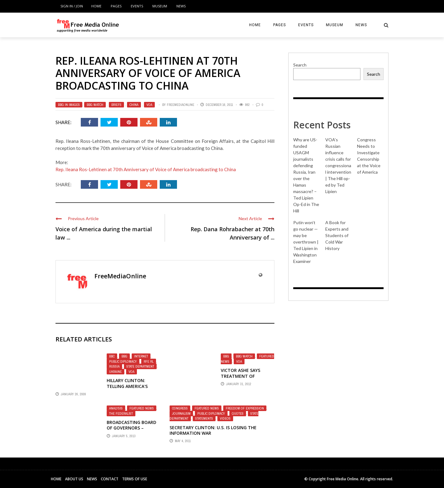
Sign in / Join (71, 6)
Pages (116, 6)
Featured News (142, 408)
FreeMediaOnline (180, 105)
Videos (225, 418)
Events (137, 6)
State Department (140, 366)
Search (299, 64)
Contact (109, 479)
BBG (124, 356)
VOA (149, 105)
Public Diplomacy (123, 361)
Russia (114, 366)
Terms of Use (134, 479)
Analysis (116, 408)
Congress (180, 408)
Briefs (116, 105)
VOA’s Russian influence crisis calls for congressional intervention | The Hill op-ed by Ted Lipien (338, 165)
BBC (112, 356)
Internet (141, 356)
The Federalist (121, 413)
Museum (159, 6)
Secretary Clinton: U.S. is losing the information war (213, 430)
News (181, 6)
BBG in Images (69, 105)
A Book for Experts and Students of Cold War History (336, 235)
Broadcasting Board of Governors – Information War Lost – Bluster (131, 430)
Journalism (181, 413)
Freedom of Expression (245, 408)
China (134, 105)
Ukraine (115, 371)
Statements (204, 418)
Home (96, 6)
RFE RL (149, 361)
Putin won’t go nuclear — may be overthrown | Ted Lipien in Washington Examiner (306, 242)
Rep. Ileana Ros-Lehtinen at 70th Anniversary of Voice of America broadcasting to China (146, 169)
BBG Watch (95, 105)
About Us (74, 479)
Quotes (238, 413)
